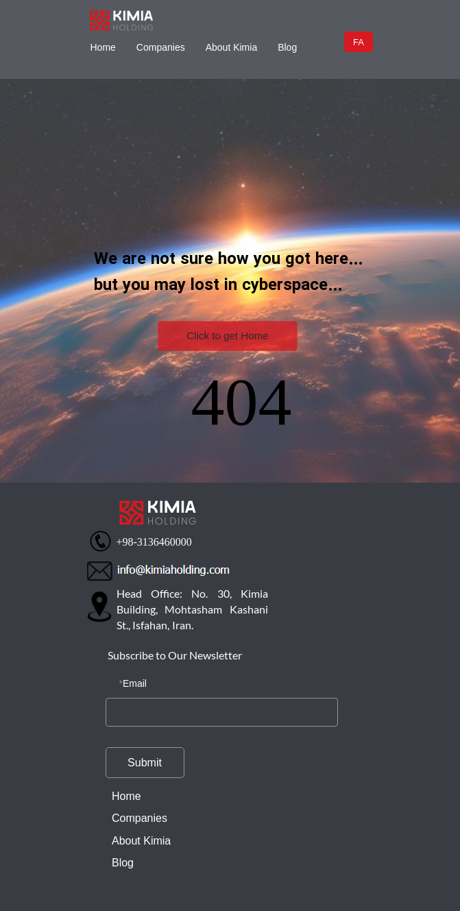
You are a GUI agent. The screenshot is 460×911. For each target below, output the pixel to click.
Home (103, 47)
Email (135, 683)
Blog (287, 47)
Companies (160, 47)
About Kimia (231, 47)
